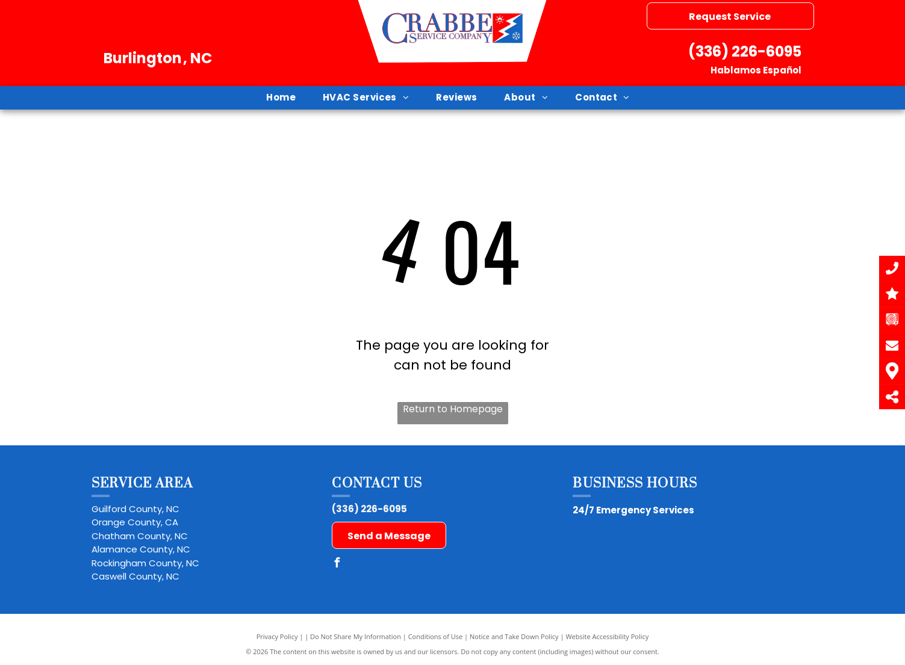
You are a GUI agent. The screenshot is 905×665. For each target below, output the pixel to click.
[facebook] (336, 564)
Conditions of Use (435, 636)
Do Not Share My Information (355, 636)
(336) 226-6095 (744, 51)
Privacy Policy (277, 636)
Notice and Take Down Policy (514, 636)
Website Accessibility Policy (606, 636)
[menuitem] (285, 98)
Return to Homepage (453, 409)
